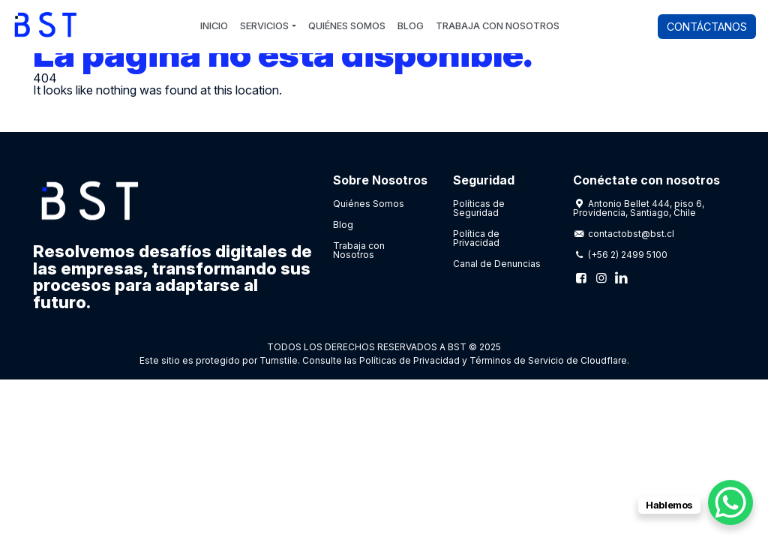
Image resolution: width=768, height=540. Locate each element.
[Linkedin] (621, 277)
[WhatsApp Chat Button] (730, 502)
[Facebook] (581, 277)
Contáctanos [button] (707, 26)
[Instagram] (600, 277)
